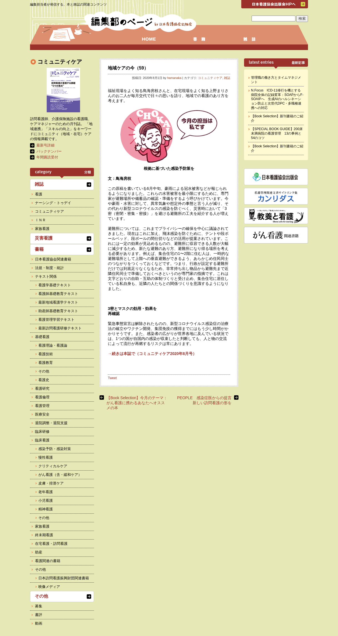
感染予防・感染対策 (54, 449)
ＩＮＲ (40, 220)
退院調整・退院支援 (51, 423)
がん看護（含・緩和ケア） (60, 475)
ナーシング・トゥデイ (53, 203)
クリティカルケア (52, 466)
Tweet (112, 378)
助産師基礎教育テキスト (58, 311)
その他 (43, 371)
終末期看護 (44, 535)
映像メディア (49, 587)
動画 (38, 623)
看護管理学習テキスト (56, 319)
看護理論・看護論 (52, 345)
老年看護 (45, 492)
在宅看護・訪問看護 (51, 543)
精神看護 (45, 509)
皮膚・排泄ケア (51, 483)
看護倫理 (42, 397)
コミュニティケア (210, 78)
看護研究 (42, 388)
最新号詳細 (45, 145)
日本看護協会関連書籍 (53, 259)
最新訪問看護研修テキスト (60, 328)
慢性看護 (45, 457)
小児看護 (45, 500)
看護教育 (45, 363)
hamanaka (174, 78)
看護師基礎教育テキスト (58, 294)
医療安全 (42, 414)
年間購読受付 (47, 157)
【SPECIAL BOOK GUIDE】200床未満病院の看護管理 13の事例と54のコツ (277, 133)
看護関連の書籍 (47, 561)
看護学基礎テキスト (54, 285)
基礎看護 (42, 337)
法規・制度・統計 (49, 268)
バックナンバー (49, 151)
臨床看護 (42, 440)
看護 (38, 194)
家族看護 (42, 229)
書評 (38, 615)
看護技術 (45, 354)
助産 (38, 552)
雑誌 (227, 78)
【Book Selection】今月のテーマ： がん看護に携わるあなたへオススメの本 (136, 403)
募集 (38, 606)
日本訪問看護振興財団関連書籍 (63, 578)
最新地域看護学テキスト (58, 302)
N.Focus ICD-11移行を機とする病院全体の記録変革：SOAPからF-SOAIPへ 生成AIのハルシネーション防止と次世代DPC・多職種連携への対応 (277, 99)
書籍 (39, 249)
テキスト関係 (46, 276)
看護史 (43, 380)
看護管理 (42, 406)
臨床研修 (42, 431)
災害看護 (44, 238)
